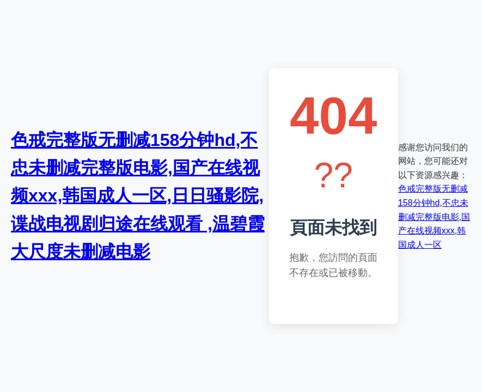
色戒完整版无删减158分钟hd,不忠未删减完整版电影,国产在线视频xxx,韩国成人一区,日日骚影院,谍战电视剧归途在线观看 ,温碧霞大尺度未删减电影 (138, 195)
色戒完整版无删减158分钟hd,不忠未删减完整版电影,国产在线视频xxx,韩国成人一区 (434, 216)
